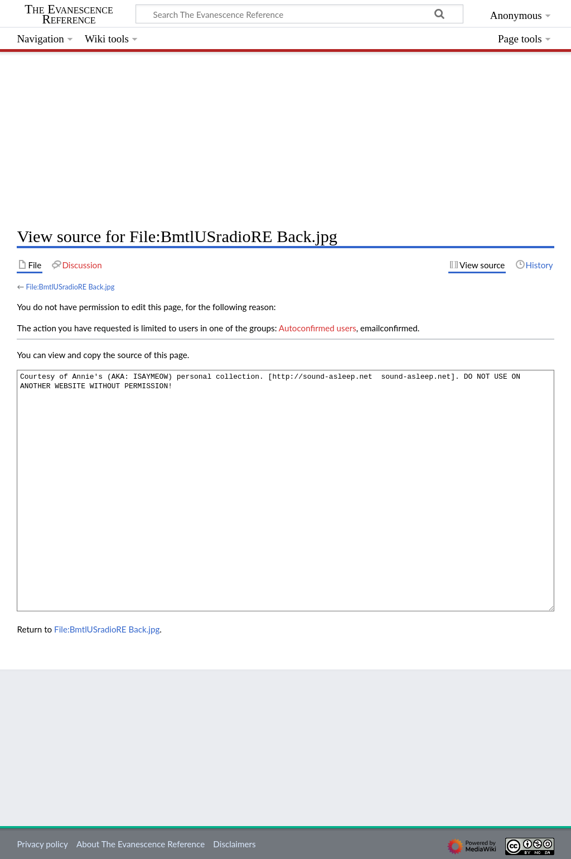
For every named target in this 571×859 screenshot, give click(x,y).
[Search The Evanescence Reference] (299, 14)
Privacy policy (42, 844)
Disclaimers (234, 844)
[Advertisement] (285, 137)
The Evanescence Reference (69, 14)
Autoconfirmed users (317, 328)
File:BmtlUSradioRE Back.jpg (70, 286)
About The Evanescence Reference (140, 844)
